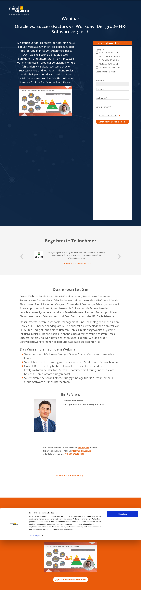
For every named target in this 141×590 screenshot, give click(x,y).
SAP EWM (111, 534)
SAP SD (110, 524)
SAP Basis (111, 540)
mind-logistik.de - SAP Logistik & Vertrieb (69, 537)
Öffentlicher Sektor (15, 544)
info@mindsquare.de (81, 360)
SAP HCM (111, 520)
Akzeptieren (122, 564)
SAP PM (110, 530)
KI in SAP (58, 517)
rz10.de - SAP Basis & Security (65, 539)
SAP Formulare (113, 517)
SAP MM (110, 543)
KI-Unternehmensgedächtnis (65, 523)
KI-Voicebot (59, 526)
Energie (11, 550)
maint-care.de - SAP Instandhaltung (67, 552)
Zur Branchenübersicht (16, 553)
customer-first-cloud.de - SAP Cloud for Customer (72, 556)
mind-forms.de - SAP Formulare (66, 547)
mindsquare (83, 357)
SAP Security (112, 537)
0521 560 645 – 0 (20, 525)
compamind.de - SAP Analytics (65, 545)
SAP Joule (111, 547)
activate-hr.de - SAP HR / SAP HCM (67, 550)
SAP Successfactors (114, 527)
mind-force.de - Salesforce (64, 554)
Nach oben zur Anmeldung (70, 385)
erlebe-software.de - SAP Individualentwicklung (71, 543)
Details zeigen (34, 586)
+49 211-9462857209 (74, 363)
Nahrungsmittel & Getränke (18, 548)
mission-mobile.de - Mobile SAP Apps (68, 541)
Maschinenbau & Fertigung (18, 546)
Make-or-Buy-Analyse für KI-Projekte (67, 519)
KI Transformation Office (64, 521)
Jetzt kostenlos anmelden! (70, 489)
